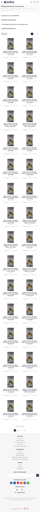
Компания (20, 436)
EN (22, 492)
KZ (17, 492)
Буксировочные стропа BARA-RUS (10, 15)
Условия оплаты (20, 453)
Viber (24, 483)
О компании (20, 438)
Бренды (20, 466)
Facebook (14, 483)
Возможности (20, 468)
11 (24, 430)
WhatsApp (28, 483)
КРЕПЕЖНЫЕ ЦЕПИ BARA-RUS (8, 20)
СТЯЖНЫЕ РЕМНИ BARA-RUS (8, 28)
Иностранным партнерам (20, 446)
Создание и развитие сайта (18, 508)
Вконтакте (11, 483)
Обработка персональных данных (20, 457)
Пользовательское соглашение (20, 459)
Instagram (18, 483)
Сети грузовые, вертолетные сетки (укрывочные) (14, 24)
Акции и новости (20, 440)
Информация (20, 449)
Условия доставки (20, 455)
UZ (19, 492)
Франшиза (20, 444)
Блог (20, 465)
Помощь (20, 451)
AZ (24, 492)
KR (21, 492)
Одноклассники (21, 483)
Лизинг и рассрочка (20, 442)
